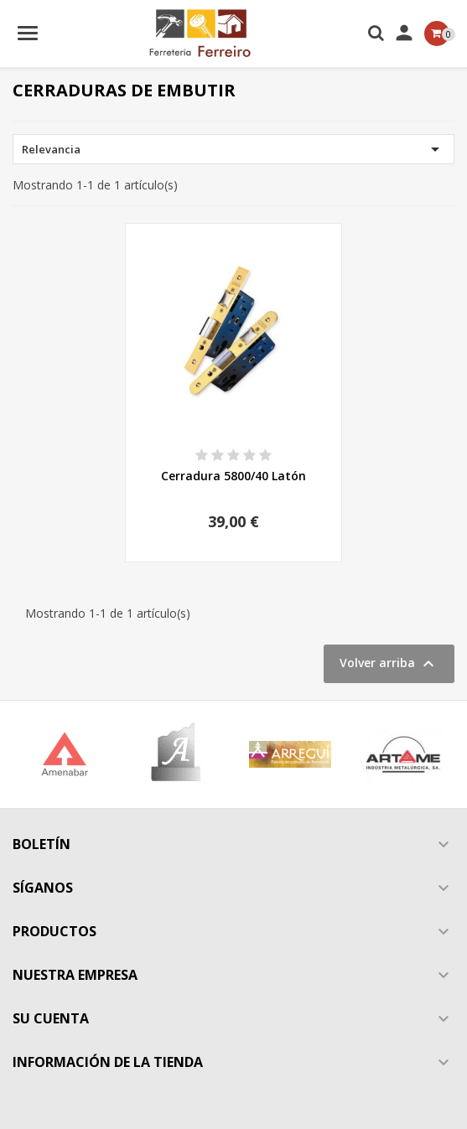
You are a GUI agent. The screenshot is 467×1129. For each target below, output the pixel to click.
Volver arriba (389, 664)
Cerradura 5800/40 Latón (233, 476)
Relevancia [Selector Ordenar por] (233, 149)
